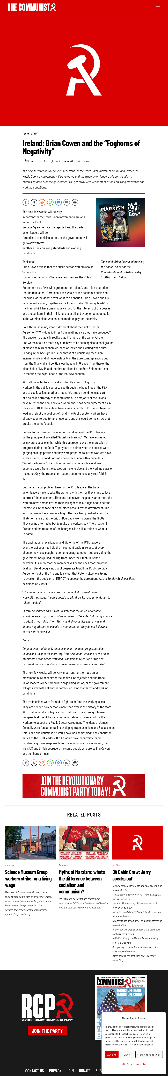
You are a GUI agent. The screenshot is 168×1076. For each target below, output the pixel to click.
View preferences (149, 1054)
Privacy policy (140, 1064)
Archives (83, 161)
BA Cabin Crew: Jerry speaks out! (131, 875)
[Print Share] (75, 202)
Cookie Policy (126, 1064)
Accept (111, 1054)
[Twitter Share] (34, 202)
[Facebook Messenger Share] (58, 202)
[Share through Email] (66, 202)
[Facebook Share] (26, 202)
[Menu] (157, 6)
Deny (127, 1054)
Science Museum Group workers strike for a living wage (28, 878)
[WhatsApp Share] (50, 202)
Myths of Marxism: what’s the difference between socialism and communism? (82, 881)
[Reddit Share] (42, 202)
